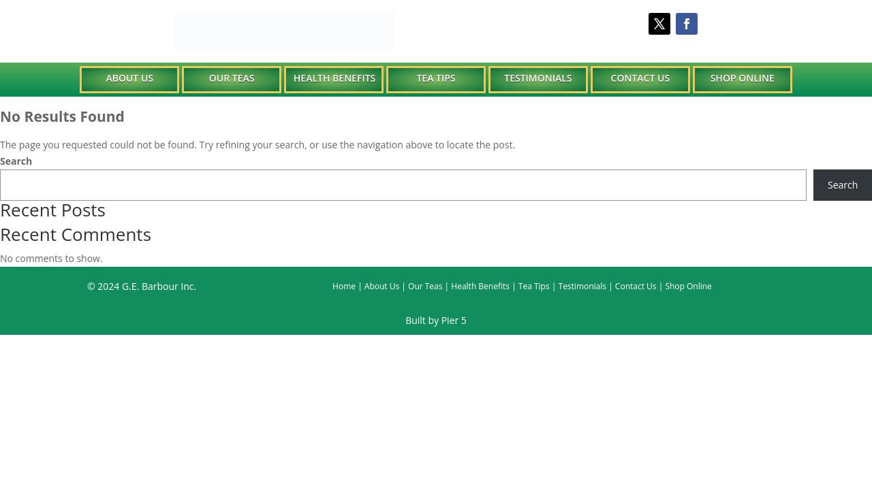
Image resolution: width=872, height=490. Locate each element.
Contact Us (640, 77)
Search (16, 160)
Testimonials (538, 77)
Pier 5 (454, 320)
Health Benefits (334, 77)
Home (344, 286)
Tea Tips (435, 77)
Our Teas (232, 77)
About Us (129, 77)
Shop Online (743, 77)
